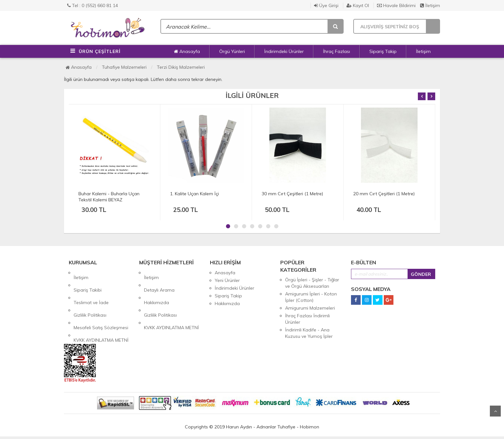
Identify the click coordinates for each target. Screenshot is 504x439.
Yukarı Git (495, 411)
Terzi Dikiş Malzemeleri (181, 67)
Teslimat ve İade (91, 288)
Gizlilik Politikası (90, 296)
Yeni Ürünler (227, 280)
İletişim (430, 5)
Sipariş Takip (383, 51)
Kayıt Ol (357, 5)
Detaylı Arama (159, 280)
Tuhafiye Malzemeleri (124, 67)
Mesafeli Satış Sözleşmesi (101, 303)
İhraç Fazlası (336, 51)
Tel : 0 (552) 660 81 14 (92, 5)
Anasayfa (187, 51)
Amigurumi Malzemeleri (310, 308)
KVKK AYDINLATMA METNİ (101, 311)
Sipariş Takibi (88, 280)
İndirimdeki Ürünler (284, 51)
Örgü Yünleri (232, 51)
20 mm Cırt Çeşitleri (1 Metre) (384, 194)
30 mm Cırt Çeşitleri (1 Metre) (292, 194)
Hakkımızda (156, 288)
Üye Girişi (326, 5)
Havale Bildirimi (396, 5)
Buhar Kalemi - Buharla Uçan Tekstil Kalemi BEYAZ (109, 197)
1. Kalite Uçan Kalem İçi (194, 194)
